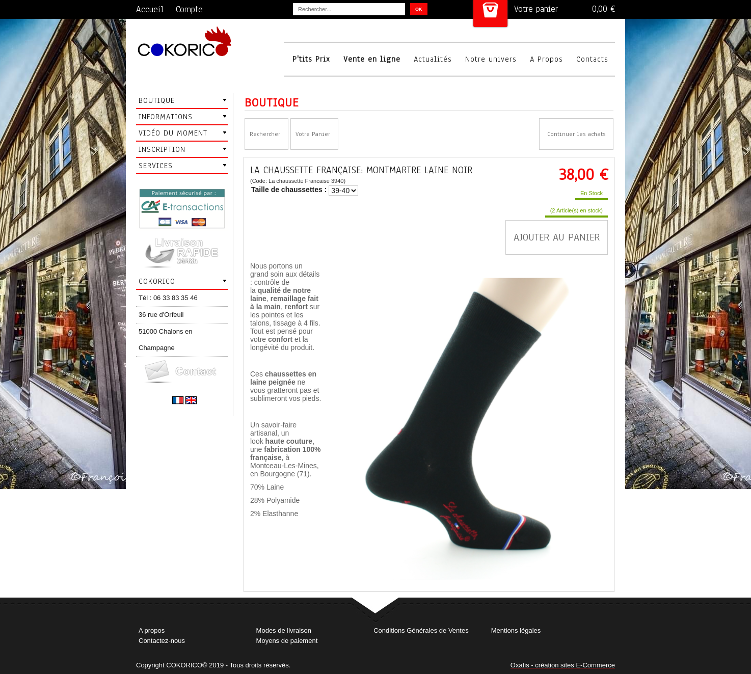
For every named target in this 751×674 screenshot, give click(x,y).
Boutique (157, 100)
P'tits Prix (311, 59)
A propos (152, 630)
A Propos (546, 59)
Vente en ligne (371, 59)
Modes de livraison (283, 630)
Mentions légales (516, 630)
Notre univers (491, 59)
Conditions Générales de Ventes (420, 630)
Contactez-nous (162, 640)
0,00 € (603, 9)
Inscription (162, 149)
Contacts (592, 59)
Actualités (433, 59)
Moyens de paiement (287, 640)
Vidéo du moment (173, 133)
